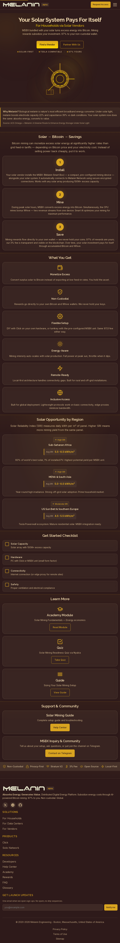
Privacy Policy (60, 929)
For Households (12, 818)
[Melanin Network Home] (25, 4)
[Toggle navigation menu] (115, 5)
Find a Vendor (47, 45)
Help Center (9, 866)
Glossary (7, 887)
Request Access (100, 4)
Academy (8, 872)
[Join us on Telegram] (13, 805)
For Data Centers (12, 823)
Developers (9, 861)
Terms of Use (60, 934)
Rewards (7, 877)
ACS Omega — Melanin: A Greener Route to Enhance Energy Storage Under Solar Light (49, 123)
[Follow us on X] (5, 805)
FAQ (5, 882)
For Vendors (9, 828)
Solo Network (10, 847)
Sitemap (60, 938)
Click (5, 842)
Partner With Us (71, 45)
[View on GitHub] (20, 805)
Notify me (110, 907)
